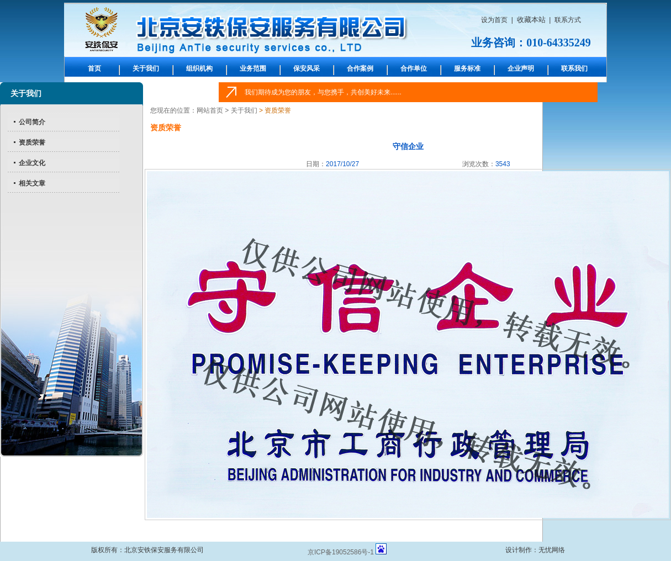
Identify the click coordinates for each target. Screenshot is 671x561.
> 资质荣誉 (274, 110)
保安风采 (306, 68)
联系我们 (574, 68)
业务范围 (253, 68)
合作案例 (360, 68)
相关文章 (32, 183)
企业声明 (521, 68)
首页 (94, 68)
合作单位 (413, 68)
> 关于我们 (241, 110)
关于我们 (146, 68)
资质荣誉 (32, 142)
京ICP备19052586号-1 (341, 552)
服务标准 (467, 68)
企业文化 (32, 163)
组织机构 (199, 68)
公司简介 (32, 122)
